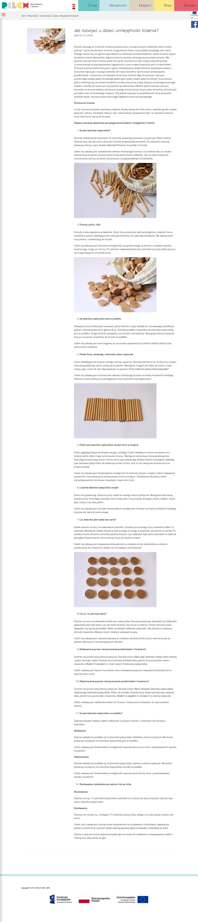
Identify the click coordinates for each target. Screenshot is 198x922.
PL (73, 4)
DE (73, 9)
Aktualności (33, 16)
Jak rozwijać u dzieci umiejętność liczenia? (59, 16)
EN (73, 6)
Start (23, 16)
